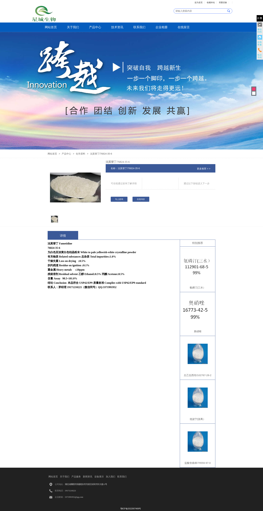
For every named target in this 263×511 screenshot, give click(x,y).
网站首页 (51, 27)
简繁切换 (223, 2)
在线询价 (141, 199)
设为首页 (199, 2)
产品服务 (76, 476)
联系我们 (139, 27)
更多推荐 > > (203, 168)
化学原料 (80, 153)
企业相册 (161, 27)
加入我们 (110, 476)
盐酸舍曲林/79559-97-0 (198, 462)
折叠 (259, 18)
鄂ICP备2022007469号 (130, 508)
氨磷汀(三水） (198, 287)
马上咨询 (119, 199)
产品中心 (95, 27)
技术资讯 (117, 27)
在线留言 (184, 27)
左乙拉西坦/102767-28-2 (197, 375)
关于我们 (73, 27)
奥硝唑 (197, 331)
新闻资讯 (87, 476)
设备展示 (99, 476)
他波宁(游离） (198, 419)
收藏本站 (211, 2)
